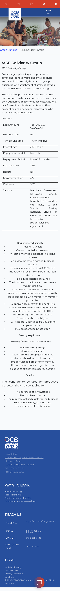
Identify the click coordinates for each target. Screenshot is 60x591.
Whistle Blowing (13, 567)
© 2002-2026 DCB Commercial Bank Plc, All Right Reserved (29, 582)
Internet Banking (13, 491)
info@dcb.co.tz (33, 538)
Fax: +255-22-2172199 (14, 472)
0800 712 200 (32, 546)
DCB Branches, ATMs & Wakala (20, 501)
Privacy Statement (14, 573)
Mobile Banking (13, 494)
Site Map (9, 577)
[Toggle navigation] (48, 12)
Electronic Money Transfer (18, 498)
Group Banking (8, 50)
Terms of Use (11, 570)
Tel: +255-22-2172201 (14, 468)
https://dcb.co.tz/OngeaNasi (40, 521)
